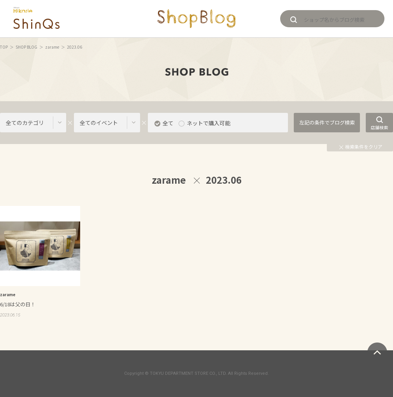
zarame (52, 47)
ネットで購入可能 (208, 123)
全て (168, 123)
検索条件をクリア (360, 146)
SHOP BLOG (26, 47)
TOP (4, 47)
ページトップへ (377, 352)
